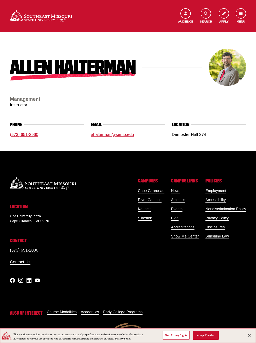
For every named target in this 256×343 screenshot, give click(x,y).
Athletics (178, 200)
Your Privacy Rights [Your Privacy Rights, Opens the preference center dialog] (176, 335)
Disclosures (215, 227)
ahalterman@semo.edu (112, 134)
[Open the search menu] (206, 16)
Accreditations (182, 227)
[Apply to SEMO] (224, 16)
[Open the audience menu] (185, 16)
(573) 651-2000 (24, 250)
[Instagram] (20, 280)
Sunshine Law (217, 236)
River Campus (150, 200)
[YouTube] (37, 280)
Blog (175, 218)
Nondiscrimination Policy (225, 209)
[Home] (41, 16)
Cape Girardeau (151, 191)
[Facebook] (12, 280)
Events (176, 209)
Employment (215, 191)
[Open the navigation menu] (241, 16)
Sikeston (145, 218)
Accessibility (215, 200)
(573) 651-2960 (24, 134)
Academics (90, 312)
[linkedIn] (29, 280)
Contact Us (20, 262)
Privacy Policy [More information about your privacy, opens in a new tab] (123, 338)
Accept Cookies (205, 335)
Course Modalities (62, 312)
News (175, 191)
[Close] (249, 335)
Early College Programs (122, 312)
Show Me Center (185, 236)
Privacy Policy (217, 218)
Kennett (144, 209)
